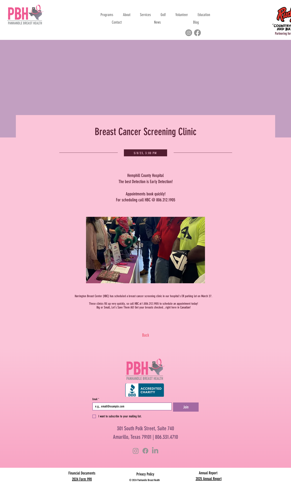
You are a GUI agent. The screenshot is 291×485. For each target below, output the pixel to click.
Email (95, 399)
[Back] (145, 335)
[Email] (131, 406)
